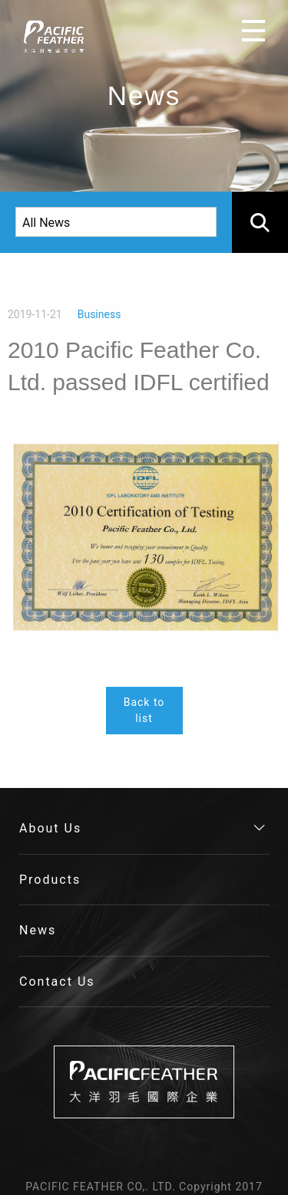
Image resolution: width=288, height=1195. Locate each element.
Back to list (144, 710)
